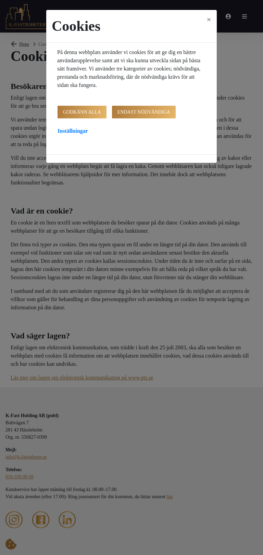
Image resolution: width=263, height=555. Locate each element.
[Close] (209, 19)
